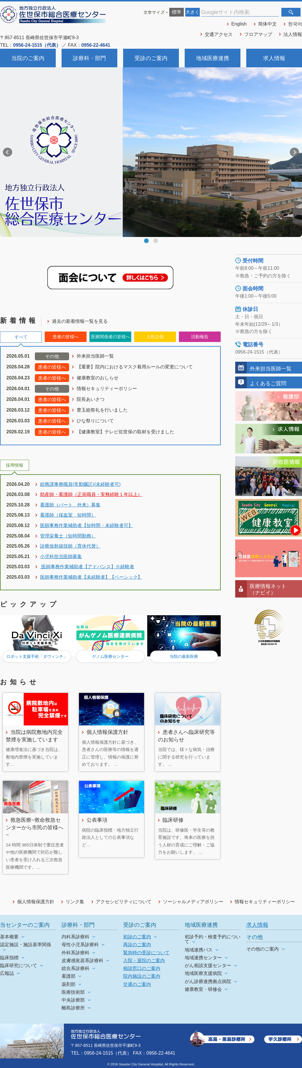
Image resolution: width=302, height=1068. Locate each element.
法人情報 (292, 34)
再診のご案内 (137, 944)
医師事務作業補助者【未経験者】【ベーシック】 (91, 577)
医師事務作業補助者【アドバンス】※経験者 (87, 566)
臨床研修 (173, 820)
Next (294, 152)
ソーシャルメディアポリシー (193, 901)
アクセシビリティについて (124, 901)
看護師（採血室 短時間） (68, 515)
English (239, 23)
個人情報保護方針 (107, 732)
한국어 (295, 23)
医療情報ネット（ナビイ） (268, 589)
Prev (7, 152)
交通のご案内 (137, 984)
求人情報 (274, 58)
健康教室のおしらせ (97, 377)
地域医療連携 (212, 58)
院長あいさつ (91, 399)
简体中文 (267, 23)
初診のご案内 (137, 936)
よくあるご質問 (268, 383)
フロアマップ (258, 34)
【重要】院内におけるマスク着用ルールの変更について (135, 366)
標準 (176, 12)
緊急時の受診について (146, 952)
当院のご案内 (27, 58)
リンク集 (75, 901)
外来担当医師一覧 (95, 356)
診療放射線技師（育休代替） (70, 546)
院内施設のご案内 (141, 976)
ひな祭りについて (95, 420)
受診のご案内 (151, 58)
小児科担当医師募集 (61, 556)
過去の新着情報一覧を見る (80, 321)
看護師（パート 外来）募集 (70, 504)
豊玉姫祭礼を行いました (102, 410)
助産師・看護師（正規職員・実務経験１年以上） (91, 494)
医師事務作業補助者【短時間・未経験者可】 (86, 525)
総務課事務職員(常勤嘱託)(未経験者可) (80, 484)
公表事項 (97, 820)
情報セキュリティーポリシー (107, 388)
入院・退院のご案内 (144, 960)
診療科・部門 (89, 58)
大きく (192, 12)
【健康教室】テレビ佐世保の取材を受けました (125, 431)
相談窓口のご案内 (141, 968)
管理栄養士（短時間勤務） (68, 535)
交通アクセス (219, 34)
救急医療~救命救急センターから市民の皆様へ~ (34, 827)
